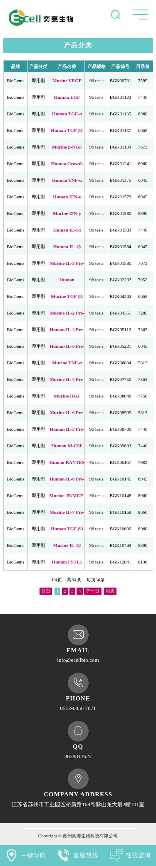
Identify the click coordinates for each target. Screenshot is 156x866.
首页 (45, 589)
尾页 (110, 589)
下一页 (92, 589)
